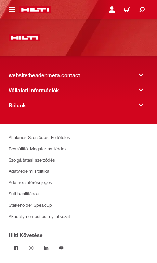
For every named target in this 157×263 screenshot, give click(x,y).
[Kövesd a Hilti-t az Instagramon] (31, 247)
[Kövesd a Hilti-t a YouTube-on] (61, 247)
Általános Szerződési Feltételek (39, 137)
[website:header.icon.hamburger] (11, 9)
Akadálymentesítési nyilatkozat (39, 216)
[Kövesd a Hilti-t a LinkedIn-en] (46, 247)
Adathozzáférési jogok (30, 182)
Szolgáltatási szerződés (32, 159)
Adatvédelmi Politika (29, 171)
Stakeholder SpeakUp (30, 204)
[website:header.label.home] (35, 9)
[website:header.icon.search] (141, 9)
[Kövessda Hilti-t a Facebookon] (16, 247)
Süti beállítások (24, 193)
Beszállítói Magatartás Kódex (38, 148)
